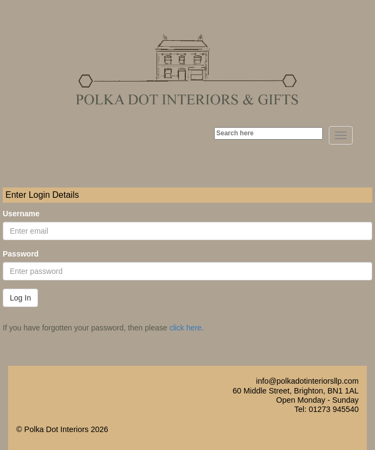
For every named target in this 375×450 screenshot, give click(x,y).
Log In (20, 297)
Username (21, 213)
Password (21, 253)
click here (186, 327)
